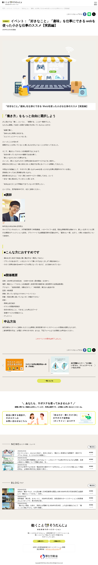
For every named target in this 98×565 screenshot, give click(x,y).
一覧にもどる (49, 381)
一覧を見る (92, 447)
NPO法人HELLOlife (52, 549)
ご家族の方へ (57, 541)
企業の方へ (41, 541)
